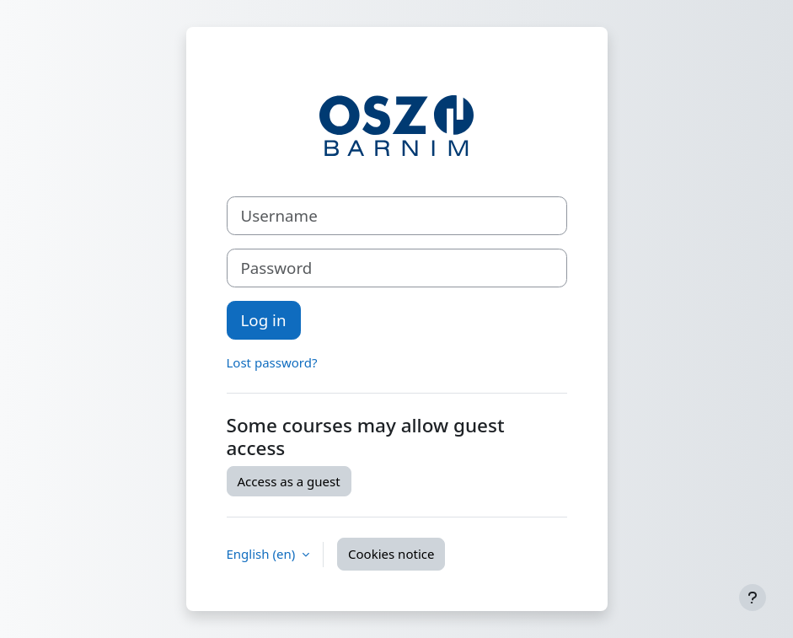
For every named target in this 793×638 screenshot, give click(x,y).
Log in (264, 319)
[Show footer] (752, 597)
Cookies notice (391, 553)
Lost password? (272, 362)
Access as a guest (289, 481)
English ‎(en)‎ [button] (263, 553)
